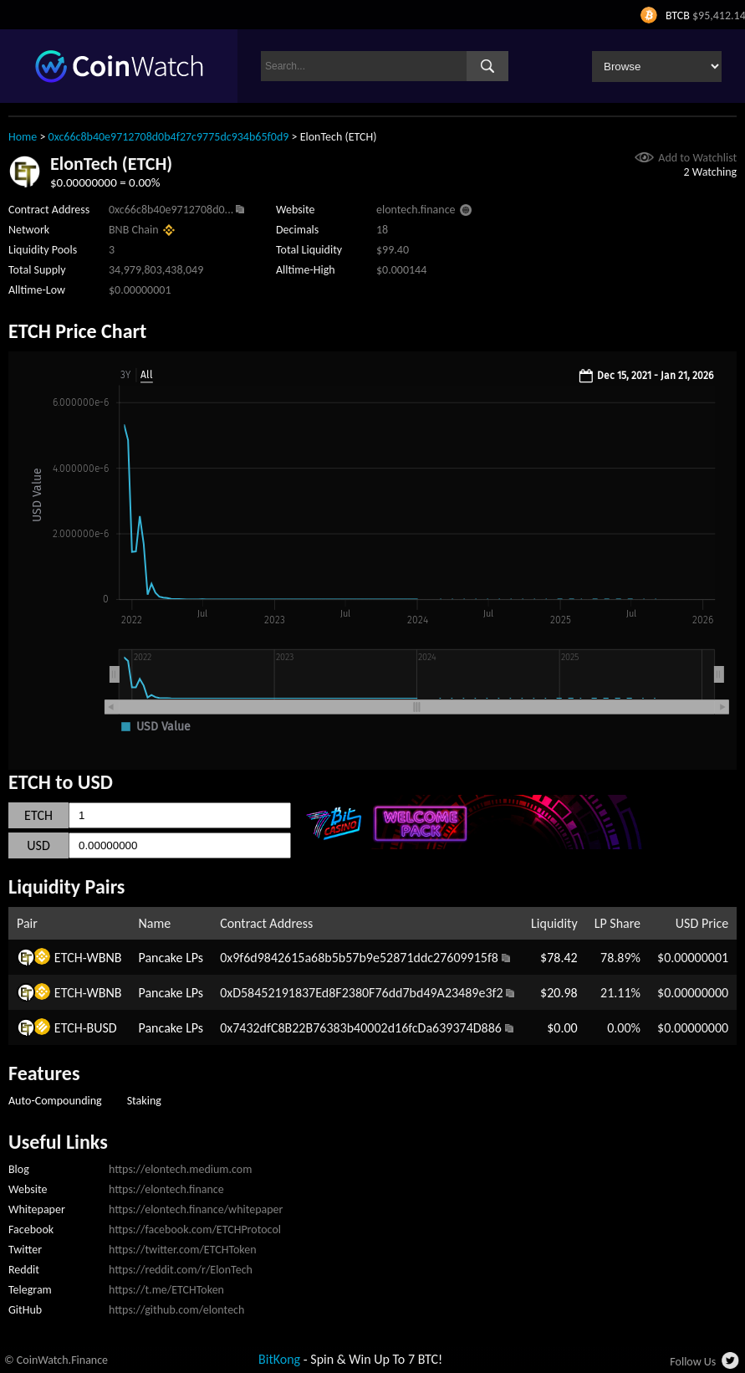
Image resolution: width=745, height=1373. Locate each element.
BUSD (102, 1028)
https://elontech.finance (166, 1189)
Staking (144, 1101)
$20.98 (559, 993)
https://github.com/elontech (176, 1310)
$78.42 (559, 958)
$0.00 (562, 1028)
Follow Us (693, 1362)
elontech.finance (416, 209)
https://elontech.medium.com (180, 1169)
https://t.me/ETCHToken (166, 1290)
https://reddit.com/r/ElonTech (181, 1270)
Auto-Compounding (55, 1101)
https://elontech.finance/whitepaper (196, 1209)
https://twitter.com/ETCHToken (183, 1249)
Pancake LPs (171, 958)
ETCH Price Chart (77, 331)
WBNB (104, 958)
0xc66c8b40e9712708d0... (171, 209)
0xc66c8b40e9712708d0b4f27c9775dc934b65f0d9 (168, 137)
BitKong (279, 1359)
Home (22, 137)
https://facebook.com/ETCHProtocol (195, 1229)
